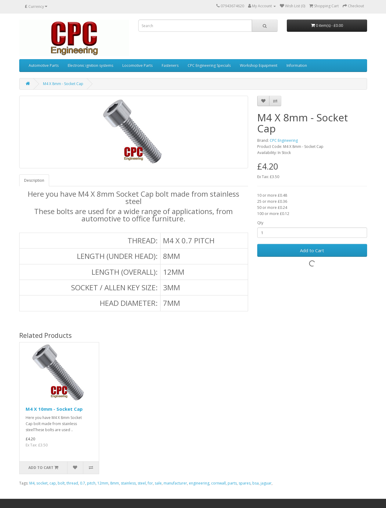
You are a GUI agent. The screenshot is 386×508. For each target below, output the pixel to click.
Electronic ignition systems (90, 65)
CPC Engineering (284, 140)
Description (34, 180)
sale (158, 483)
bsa (255, 483)
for (150, 483)
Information (297, 65)
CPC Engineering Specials (209, 65)
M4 (31, 483)
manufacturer (175, 483)
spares (245, 483)
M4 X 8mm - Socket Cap (63, 83)
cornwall (218, 483)
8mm (114, 483)
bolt (61, 483)
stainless (128, 483)
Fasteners (170, 65)
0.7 (82, 483)
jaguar (266, 483)
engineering (199, 483)
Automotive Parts (44, 65)
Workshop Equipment (258, 65)
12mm (102, 483)
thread (72, 483)
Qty (260, 222)
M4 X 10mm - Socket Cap (54, 409)
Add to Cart (312, 250)
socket (42, 483)
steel (142, 483)
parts (232, 483)
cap (52, 483)
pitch (91, 483)
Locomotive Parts (137, 65)
